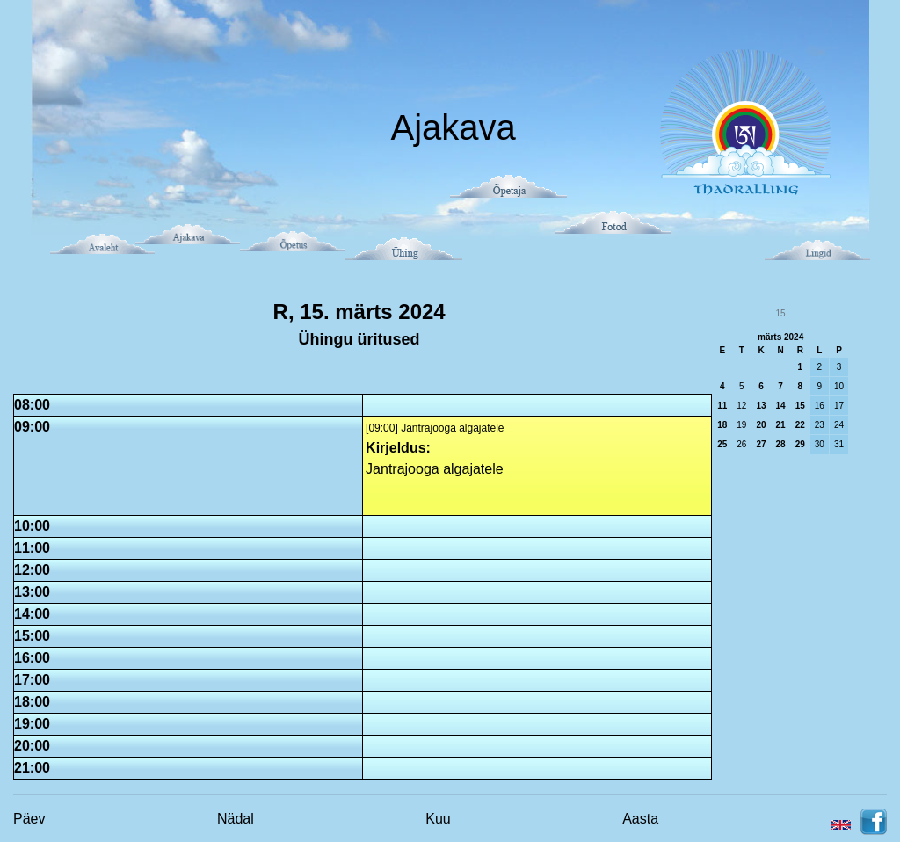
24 (839, 425)
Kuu (437, 818)
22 (800, 425)
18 (722, 425)
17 (839, 405)
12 (741, 405)
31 (839, 444)
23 (819, 425)
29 (800, 444)
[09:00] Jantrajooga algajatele (435, 428)
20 (761, 425)
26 (741, 444)
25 (722, 444)
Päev (29, 818)
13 (761, 405)
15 (800, 405)
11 (722, 405)
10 (839, 386)
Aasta (640, 818)
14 (781, 405)
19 (741, 425)
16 (819, 405)
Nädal (235, 818)
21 (781, 425)
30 (819, 444)
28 (781, 444)
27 (761, 444)
